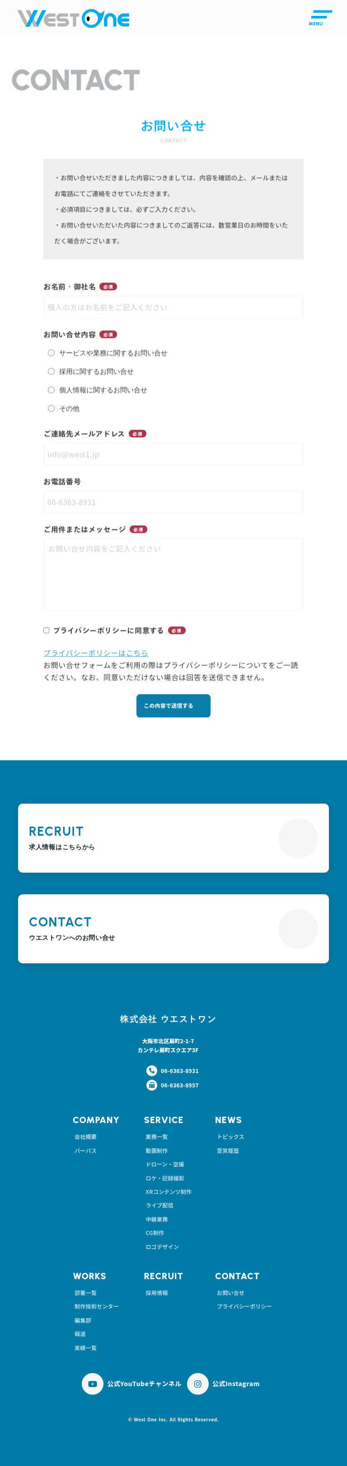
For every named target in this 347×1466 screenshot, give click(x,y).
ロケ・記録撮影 (164, 1178)
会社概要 (86, 1136)
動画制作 (156, 1150)
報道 (80, 1333)
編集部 (83, 1320)
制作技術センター (97, 1306)
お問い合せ (230, 1292)
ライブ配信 (159, 1205)
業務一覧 (156, 1136)
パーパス (86, 1150)
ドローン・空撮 (164, 1164)
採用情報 (156, 1292)
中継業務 (156, 1219)
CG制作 (154, 1232)
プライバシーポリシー (244, 1306)
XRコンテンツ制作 (168, 1191)
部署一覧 (86, 1292)
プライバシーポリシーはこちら (96, 653)
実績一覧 (86, 1347)
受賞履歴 (228, 1150)
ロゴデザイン (161, 1246)
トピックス (230, 1136)
